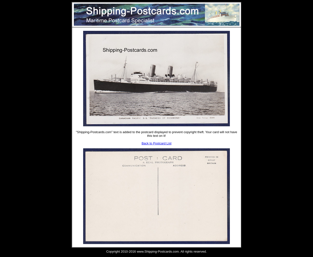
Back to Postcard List (156, 143)
